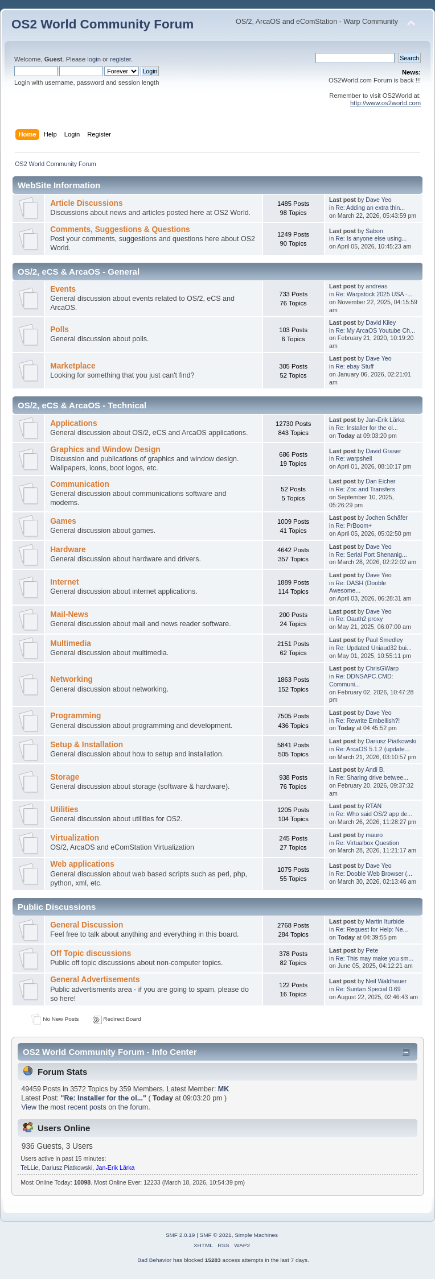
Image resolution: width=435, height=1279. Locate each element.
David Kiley (381, 322)
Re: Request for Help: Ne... (371, 929)
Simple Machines (256, 1235)
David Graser (383, 451)
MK (223, 1089)
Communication (79, 484)
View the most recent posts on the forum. (85, 1107)
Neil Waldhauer (386, 981)
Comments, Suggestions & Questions (120, 229)
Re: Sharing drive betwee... (371, 777)
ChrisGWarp (382, 668)
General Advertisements (94, 979)
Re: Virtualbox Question (367, 842)
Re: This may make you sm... (374, 958)
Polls (59, 329)
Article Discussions (86, 203)
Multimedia (70, 643)
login (94, 59)
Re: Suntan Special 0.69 (367, 989)
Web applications (82, 864)
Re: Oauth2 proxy (359, 618)
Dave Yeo (378, 199)
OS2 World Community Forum (102, 24)
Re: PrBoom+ (353, 525)
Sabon (374, 230)
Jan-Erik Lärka (385, 419)
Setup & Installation (86, 744)
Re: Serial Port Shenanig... (371, 554)
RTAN (373, 805)
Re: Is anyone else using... (371, 238)
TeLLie (29, 1167)
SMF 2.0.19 (180, 1235)
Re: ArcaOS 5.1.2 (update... (372, 749)
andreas (376, 286)
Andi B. (375, 769)
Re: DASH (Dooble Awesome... (357, 587)
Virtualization (74, 838)
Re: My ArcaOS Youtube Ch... (375, 330)
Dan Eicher (380, 481)
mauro (374, 834)
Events (63, 289)
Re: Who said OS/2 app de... (373, 813)
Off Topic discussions (90, 953)
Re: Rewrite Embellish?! (367, 720)
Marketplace (72, 366)
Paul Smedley (384, 639)
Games (63, 521)
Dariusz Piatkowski (391, 741)
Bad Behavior (154, 1260)
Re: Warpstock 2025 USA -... (373, 294)
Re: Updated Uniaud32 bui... (373, 647)
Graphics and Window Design (105, 449)
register (120, 59)
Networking (71, 679)
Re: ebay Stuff (354, 366)
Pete (372, 950)
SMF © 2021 (216, 1235)
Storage (64, 777)
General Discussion (86, 925)
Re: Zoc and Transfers (365, 489)
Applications (73, 423)
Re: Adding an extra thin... (370, 207)
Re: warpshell (353, 458)
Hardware (68, 549)
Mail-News (69, 614)
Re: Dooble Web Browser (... (373, 873)
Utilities (64, 809)
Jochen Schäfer (387, 517)
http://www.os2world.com (385, 103)
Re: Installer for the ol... (366, 427)
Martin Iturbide (385, 921)
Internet (64, 582)
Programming (75, 715)
